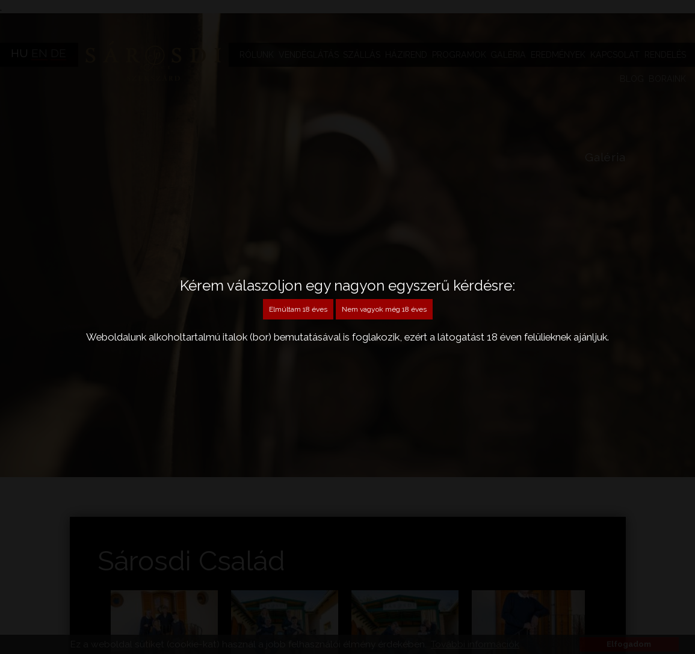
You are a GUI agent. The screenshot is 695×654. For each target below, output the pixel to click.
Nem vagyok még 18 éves (384, 309)
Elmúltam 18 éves (298, 309)
